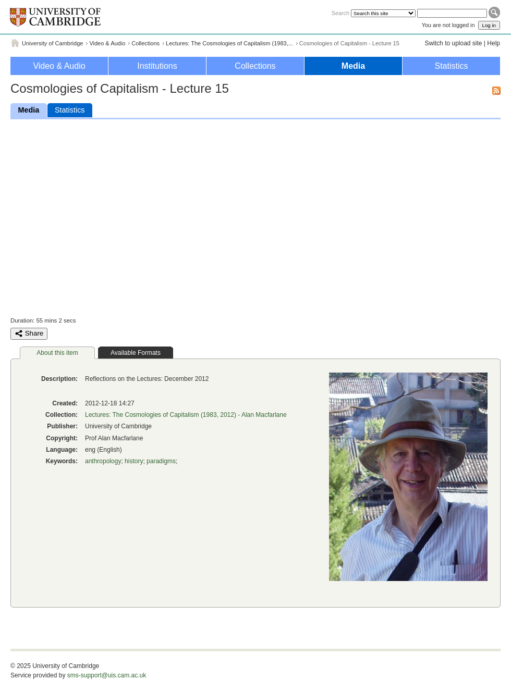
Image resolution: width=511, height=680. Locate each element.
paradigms (161, 461)
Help (493, 43)
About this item (57, 352)
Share (29, 333)
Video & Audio (107, 43)
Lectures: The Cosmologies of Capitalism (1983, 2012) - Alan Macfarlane (186, 414)
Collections (145, 43)
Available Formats (136, 352)
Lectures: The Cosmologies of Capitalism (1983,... (229, 43)
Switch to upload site (453, 43)
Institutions (157, 65)
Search (340, 13)
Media (353, 65)
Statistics (451, 65)
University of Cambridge (52, 43)
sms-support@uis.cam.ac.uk (107, 675)
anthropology (103, 461)
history (134, 461)
